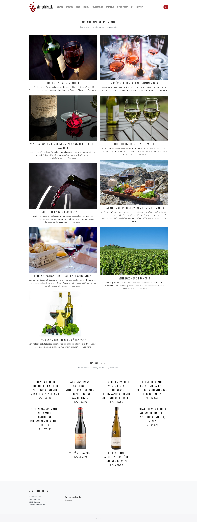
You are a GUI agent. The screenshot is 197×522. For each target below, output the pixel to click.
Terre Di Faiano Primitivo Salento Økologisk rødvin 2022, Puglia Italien (152, 388)
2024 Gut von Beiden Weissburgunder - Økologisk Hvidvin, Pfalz (152, 415)
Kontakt (139, 7)
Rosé (78, 7)
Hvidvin (69, 7)
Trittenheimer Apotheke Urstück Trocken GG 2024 (116, 457)
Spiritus (110, 7)
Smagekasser (122, 7)
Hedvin (86, 7)
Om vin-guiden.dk (73, 497)
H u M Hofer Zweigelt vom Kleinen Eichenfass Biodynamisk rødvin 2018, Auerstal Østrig (116, 390)
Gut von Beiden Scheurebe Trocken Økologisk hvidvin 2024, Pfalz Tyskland (45, 388)
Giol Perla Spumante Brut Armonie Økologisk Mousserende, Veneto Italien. (44, 417)
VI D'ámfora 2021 (80, 453)
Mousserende (97, 7)
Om (132, 7)
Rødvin (60, 7)
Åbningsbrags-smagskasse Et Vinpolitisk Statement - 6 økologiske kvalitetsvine (81, 390)
